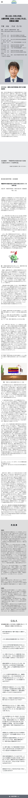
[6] (25, 439)
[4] (15, 331)
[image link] (14, 1)
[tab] (14, 633)
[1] (20, 245)
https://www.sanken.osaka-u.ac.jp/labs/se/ (11, 31)
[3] (17, 293)
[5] (26, 401)
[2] (15, 246)
